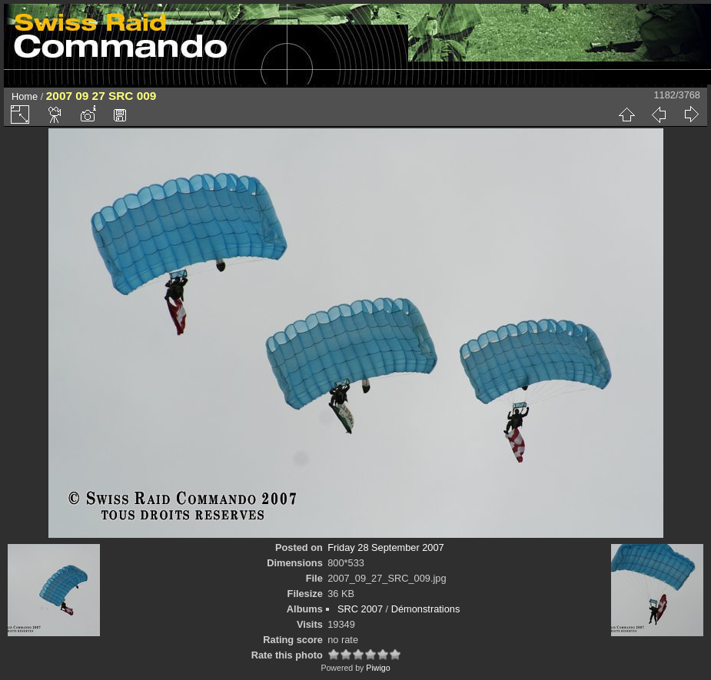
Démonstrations (425, 609)
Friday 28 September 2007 (385, 547)
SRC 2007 (360, 609)
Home (25, 96)
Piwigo (378, 667)
